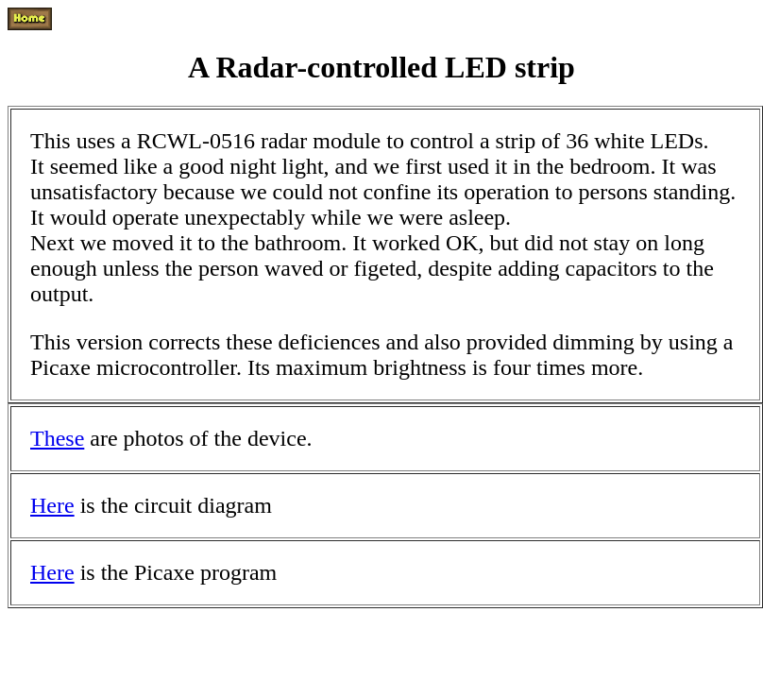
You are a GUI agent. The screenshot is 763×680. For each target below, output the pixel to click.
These (57, 438)
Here (52, 505)
